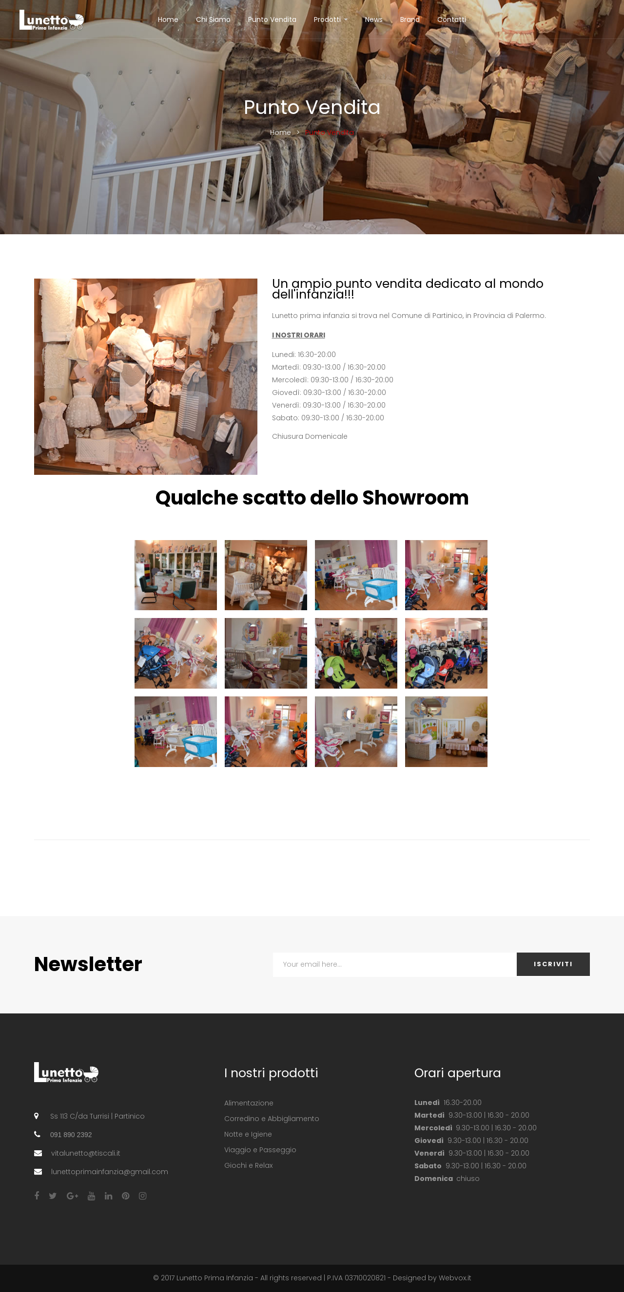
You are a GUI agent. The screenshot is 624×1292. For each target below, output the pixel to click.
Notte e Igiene (248, 1134)
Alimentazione (248, 1103)
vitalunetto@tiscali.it (85, 1153)
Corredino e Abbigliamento (271, 1118)
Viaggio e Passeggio (260, 1150)
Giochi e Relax (248, 1165)
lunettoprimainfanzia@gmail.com (109, 1172)
